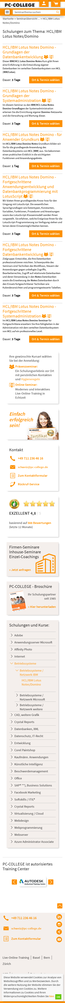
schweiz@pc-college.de (33, 467)
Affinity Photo (23, 649)
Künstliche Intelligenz (28, 764)
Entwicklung (22, 743)
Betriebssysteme (25, 663)
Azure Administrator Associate (34, 842)
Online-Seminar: (26, 385)
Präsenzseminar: (26, 366)
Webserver (21, 835)
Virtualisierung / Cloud (29, 813)
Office (18, 778)
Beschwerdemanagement (31, 771)
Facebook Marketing (27, 792)
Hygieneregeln (30, 379)
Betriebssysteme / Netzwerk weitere (31, 707)
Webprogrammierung (28, 828)
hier (51, 996)
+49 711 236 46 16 (30, 458)
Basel (36, 958)
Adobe (18, 635)
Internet (19, 656)
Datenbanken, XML (26, 729)
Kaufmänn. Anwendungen (31, 757)
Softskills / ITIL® (24, 799)
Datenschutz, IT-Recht (28, 736)
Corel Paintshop (24, 750)
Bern (47, 958)
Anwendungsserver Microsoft (33, 642)
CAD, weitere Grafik (26, 715)
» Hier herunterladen (42, 607)
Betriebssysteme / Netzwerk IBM (31, 672)
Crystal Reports (24, 722)
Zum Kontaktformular (32, 476)
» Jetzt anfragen (20, 570)
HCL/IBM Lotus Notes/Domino (31, 682)
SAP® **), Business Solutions (33, 785)
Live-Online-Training (16, 958)
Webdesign (21, 821)
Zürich (7, 964)
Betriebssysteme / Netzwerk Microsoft (32, 697)
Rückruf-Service (28, 484)
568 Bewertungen (39, 523)
